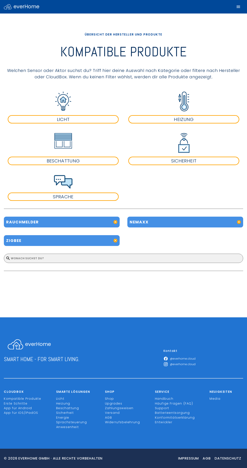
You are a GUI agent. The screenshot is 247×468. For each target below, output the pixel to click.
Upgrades (113, 403)
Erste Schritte (15, 403)
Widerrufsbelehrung (122, 422)
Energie (62, 417)
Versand (112, 413)
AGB (108, 417)
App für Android (18, 408)
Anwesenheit (67, 427)
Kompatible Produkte (22, 398)
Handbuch (164, 398)
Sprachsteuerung (71, 422)
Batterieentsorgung (172, 413)
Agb (207, 458)
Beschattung (67, 408)
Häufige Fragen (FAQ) (174, 403)
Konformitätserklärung (175, 417)
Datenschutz (228, 458)
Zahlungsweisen (119, 408)
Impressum (188, 458)
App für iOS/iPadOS (21, 413)
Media (215, 398)
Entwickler (164, 422)
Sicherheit (65, 413)
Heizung (63, 403)
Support (162, 408)
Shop (109, 398)
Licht (60, 398)
